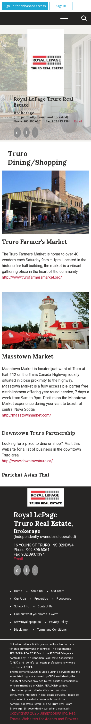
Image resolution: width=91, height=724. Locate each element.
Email (78, 121)
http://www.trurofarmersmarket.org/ (32, 277)
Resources (64, 598)
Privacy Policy (58, 622)
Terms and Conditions (52, 629)
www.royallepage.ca (27, 622)
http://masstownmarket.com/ (26, 415)
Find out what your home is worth (36, 614)
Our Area (20, 598)
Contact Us (45, 606)
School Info (21, 606)
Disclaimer (21, 629)
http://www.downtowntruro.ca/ (27, 461)
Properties (41, 598)
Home (18, 591)
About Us (37, 591)
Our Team (57, 591)
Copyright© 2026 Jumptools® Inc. (39, 713)
